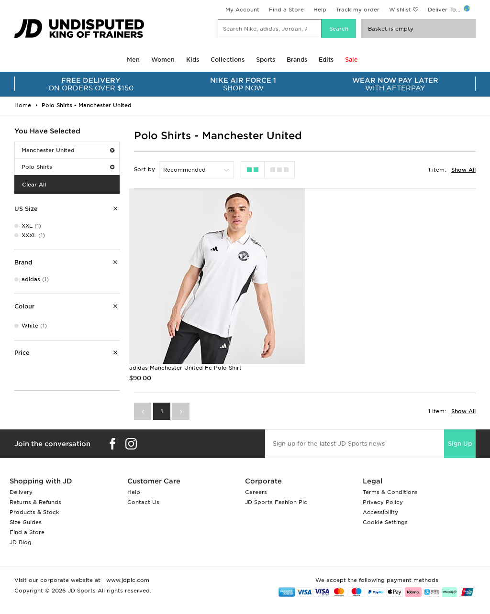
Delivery (21, 492)
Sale (351, 59)
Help (319, 9)
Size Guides (26, 522)
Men (133, 59)
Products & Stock (34, 512)
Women (163, 59)
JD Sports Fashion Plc (276, 502)
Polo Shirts (68, 167)
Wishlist (400, 9)
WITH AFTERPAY (395, 84)
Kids (192, 59)
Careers (256, 492)
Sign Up (460, 443)
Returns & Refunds (35, 502)
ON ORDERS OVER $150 (90, 84)
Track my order (357, 9)
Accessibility (380, 512)
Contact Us (143, 502)
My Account (242, 9)
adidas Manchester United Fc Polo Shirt (185, 367)
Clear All (34, 184)
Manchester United (68, 150)
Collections (228, 59)
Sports (265, 59)
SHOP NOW (243, 84)
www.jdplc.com (126, 580)
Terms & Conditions (390, 492)
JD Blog (21, 542)
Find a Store (286, 9)
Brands (297, 59)
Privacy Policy (383, 502)
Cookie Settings (385, 522)
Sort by (144, 169)
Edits (326, 59)
